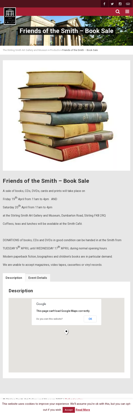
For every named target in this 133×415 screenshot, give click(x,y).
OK (90, 318)
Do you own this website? (49, 319)
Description (14, 278)
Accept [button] (69, 409)
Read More (83, 409)
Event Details (37, 278)
